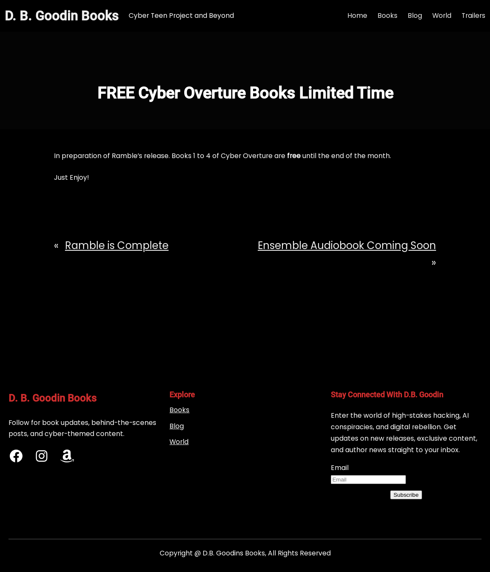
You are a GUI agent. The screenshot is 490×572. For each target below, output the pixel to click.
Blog (176, 426)
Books (179, 410)
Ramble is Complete (117, 245)
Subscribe (406, 495)
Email (340, 468)
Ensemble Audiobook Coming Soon (347, 245)
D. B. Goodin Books (61, 16)
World (179, 442)
